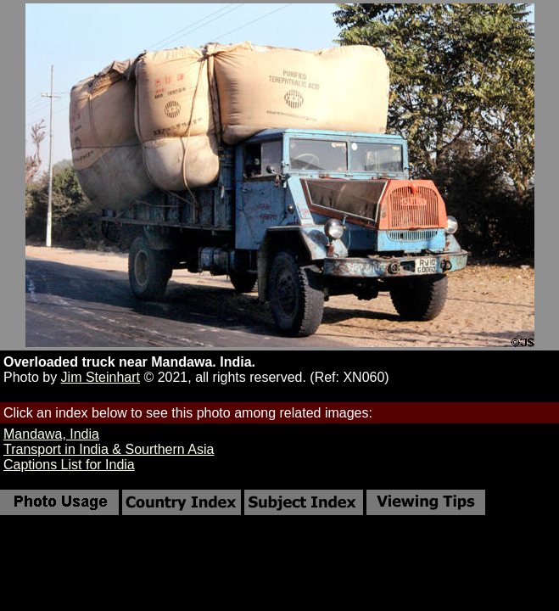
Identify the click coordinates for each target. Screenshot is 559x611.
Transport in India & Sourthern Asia (108, 449)
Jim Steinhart (100, 377)
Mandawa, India (51, 434)
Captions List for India (69, 464)
